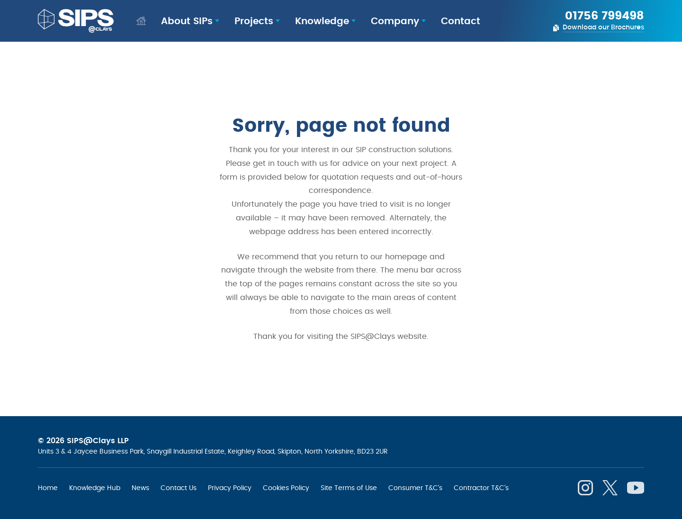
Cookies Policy (286, 487)
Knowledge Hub (94, 487)
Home (48, 487)
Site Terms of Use (349, 487)
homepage (406, 257)
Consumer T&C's (415, 487)
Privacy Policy (229, 487)
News (140, 487)
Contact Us (179, 487)
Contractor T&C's (481, 487)
